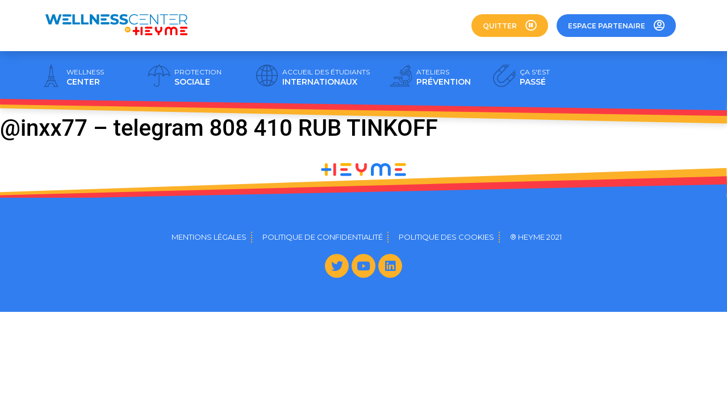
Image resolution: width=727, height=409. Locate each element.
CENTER (85, 77)
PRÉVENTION (443, 77)
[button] (509, 25)
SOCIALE (198, 77)
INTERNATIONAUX (326, 77)
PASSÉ (535, 77)
